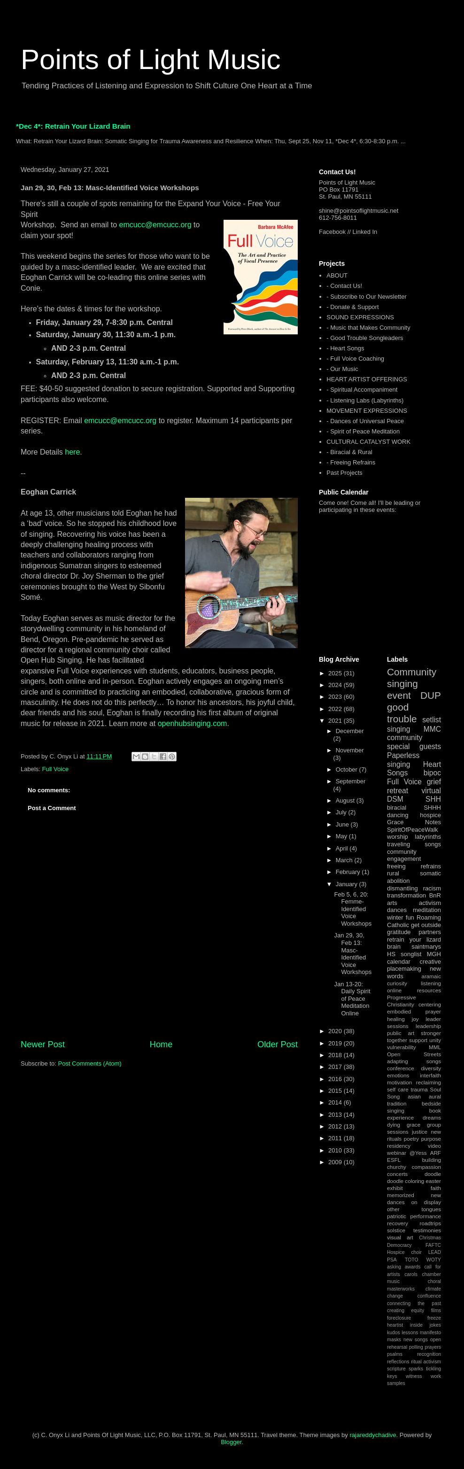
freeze (434, 1318)
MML (435, 1047)
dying (393, 1124)
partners (429, 932)
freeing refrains (414, 866)
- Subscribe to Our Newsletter (366, 296)
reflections (398, 1361)
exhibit (395, 1188)
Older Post (277, 1044)
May (342, 836)
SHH (433, 799)
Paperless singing (403, 759)
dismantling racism (414, 888)
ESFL (394, 1160)
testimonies (427, 1230)
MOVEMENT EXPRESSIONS (366, 410)
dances (397, 909)
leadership (428, 1026)
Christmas (430, 1237)
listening (431, 983)
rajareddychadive (372, 1434)
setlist (431, 720)
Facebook (332, 231)
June (343, 824)
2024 (336, 684)
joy (415, 1019)
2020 (336, 1031)
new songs (415, 1339)
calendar (398, 961)
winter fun (400, 917)
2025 (336, 673)
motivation (399, 1082)
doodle (433, 1174)
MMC (432, 729)
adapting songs (414, 1061)
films (436, 1310)
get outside (426, 924)
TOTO (411, 1259)
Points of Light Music (151, 59)
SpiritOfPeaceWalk (412, 829)
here (72, 452)
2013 (336, 1114)
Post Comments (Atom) (90, 1063)
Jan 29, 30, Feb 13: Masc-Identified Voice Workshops (352, 953)
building (431, 1160)
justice (419, 1132)
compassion (426, 1167)
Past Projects (344, 472)
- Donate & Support (352, 306)
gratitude (399, 932)
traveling (398, 844)
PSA (392, 1259)
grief (434, 782)
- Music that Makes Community (368, 327)
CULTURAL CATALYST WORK (368, 441)
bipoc (432, 773)
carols (411, 1274)
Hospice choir (404, 1252)
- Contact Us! (344, 285)
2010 (336, 1150)
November (350, 750)
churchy (396, 1167)
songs (433, 844)
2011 (336, 1138)
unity (435, 1040)
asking (394, 1266)
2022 (336, 708)
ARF (435, 1153)
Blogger (231, 1442)
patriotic (396, 1216)
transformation (406, 895)
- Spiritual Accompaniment (361, 389)
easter (433, 1181)
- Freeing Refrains (350, 462)
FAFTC (433, 1245)
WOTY (433, 1259)
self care (398, 1089)
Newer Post (43, 1044)
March (345, 860)
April (343, 848)
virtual (431, 791)
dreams (432, 1117)
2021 (336, 720)
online (394, 990)
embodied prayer (414, 1011)
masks (394, 1339)
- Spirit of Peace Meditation (363, 431)
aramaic (431, 976)
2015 (336, 1090)
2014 (336, 1102)
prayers (433, 1347)
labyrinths (428, 836)
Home (161, 1044)
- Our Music (342, 368)
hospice (430, 815)
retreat (397, 791)
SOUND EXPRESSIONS (360, 317)
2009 (336, 1162)
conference (400, 1068)
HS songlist (404, 954)
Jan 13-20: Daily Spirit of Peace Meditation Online (352, 999)
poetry (411, 1139)
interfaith (430, 1075)
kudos (393, 1332)
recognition (429, 1354)
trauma (418, 1089)
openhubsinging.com (192, 723)
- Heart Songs (345, 348)
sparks (416, 1368)
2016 (336, 1078)
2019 (336, 1043)
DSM (395, 799)
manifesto (430, 1332)
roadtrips (430, 1223)
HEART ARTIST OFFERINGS (366, 379)
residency (398, 1146)
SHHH (432, 807)
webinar (396, 1153)
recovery (397, 1223)
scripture (396, 1368)
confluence (429, 1296)
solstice (396, 1230)
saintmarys (426, 946)
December (350, 730)
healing (396, 1019)
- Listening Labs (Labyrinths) (364, 400)
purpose (431, 1139)
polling (416, 1347)
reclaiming (428, 1082)
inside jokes (425, 1325)
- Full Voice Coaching (355, 358)
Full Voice (55, 769)
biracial (396, 807)
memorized (400, 1195)
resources (429, 990)
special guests (414, 746)
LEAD (434, 1252)
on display (426, 1202)
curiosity (397, 983)
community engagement (404, 855)
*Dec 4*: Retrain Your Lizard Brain (73, 126)
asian (414, 1096)
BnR (435, 895)
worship (397, 836)
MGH (434, 954)
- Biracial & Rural (349, 452)
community (404, 738)
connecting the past (414, 1303)
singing (398, 729)
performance (425, 1216)
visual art (400, 1237)
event (399, 695)
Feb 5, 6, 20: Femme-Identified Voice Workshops (352, 909)
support (418, 1040)
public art (400, 1033)
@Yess (418, 1153)
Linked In (365, 231)
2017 (336, 1066)
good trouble (402, 713)
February (349, 871)
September (351, 781)
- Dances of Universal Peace (365, 421)
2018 (336, 1055)
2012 (336, 1126)
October (347, 769)
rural (393, 873)
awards (413, 1266)
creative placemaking (414, 965)
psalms (394, 1354)
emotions (398, 1075)
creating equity (405, 1310)
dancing (398, 815)
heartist (395, 1325)
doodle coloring (405, 1181)
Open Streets (414, 1054)
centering (429, 1004)
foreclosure (399, 1318)
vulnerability (401, 1047)
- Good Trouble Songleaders (364, 337)
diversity (431, 1068)
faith (436, 1188)
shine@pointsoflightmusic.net (358, 210)
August (346, 800)
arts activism (414, 902)
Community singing (411, 677)
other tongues (414, 1209)
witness (414, 1376)
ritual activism (426, 1361)
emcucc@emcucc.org (155, 225)
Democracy (399, 1245)
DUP (430, 695)
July (342, 812)
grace (413, 1124)
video (434, 1146)
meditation (427, 909)
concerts (397, 1174)
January (347, 884)
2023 (336, 696)
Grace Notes (414, 822)
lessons (410, 1332)
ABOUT (337, 275)
